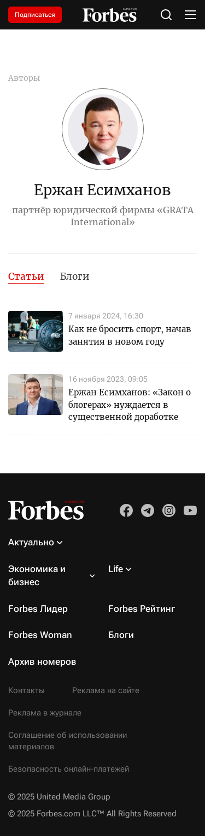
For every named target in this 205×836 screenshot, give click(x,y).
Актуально (31, 542)
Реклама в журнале (44, 713)
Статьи (26, 276)
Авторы (24, 78)
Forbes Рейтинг (141, 608)
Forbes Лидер (38, 608)
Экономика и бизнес (37, 575)
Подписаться (35, 15)
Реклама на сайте (105, 690)
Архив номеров (42, 661)
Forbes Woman (40, 634)
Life (115, 568)
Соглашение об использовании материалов (67, 740)
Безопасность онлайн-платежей (68, 769)
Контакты (26, 690)
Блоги (74, 276)
